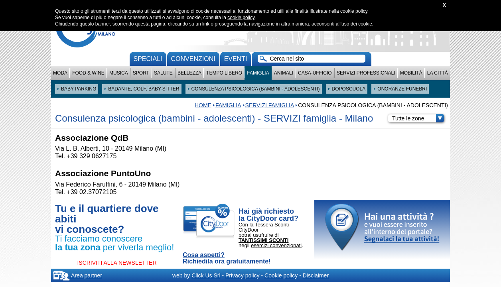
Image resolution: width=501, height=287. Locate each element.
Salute (163, 73)
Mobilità (411, 73)
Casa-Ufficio (315, 73)
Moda (60, 73)
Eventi (235, 58)
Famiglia (258, 73)
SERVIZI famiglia (269, 105)
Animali (283, 73)
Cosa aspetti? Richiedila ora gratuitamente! (227, 258)
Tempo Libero (224, 73)
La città (437, 73)
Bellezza (189, 73)
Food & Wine (88, 73)
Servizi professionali (366, 73)
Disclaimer (316, 275)
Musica (118, 73)
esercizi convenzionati (276, 245)
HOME (203, 105)
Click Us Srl (205, 275)
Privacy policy (242, 275)
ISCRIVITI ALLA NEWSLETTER (116, 262)
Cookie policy (281, 275)
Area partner (77, 275)
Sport (141, 73)
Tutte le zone (418, 118)
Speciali (148, 58)
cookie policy (240, 17)
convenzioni (193, 58)
